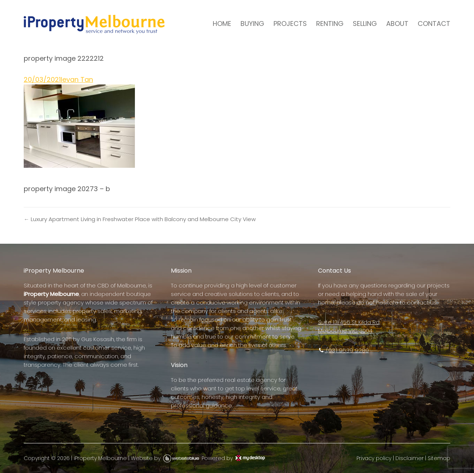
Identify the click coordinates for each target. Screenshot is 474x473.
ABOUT (397, 23)
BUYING (252, 23)
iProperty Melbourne (100, 458)
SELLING (365, 23)
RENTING (330, 23)
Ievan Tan (77, 79)
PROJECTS (290, 23)
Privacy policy (374, 458)
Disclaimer (409, 458)
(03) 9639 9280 (343, 350)
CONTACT (434, 23)
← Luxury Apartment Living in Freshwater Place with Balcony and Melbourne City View (140, 219)
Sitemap (439, 458)
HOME (222, 23)
